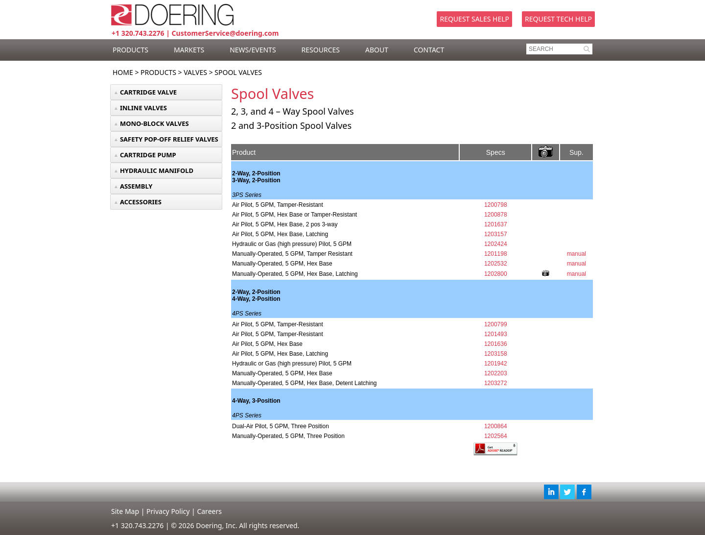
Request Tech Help (558, 19)
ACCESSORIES (141, 201)
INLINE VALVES (143, 107)
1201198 (495, 253)
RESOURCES (321, 49)
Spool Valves (238, 72)
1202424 (495, 244)
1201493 (495, 334)
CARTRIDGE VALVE (148, 92)
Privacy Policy (167, 511)
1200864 (495, 426)
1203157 (495, 234)
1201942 (495, 363)
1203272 (495, 383)
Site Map (125, 511)
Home (123, 72)
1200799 (495, 324)
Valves (195, 72)
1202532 (495, 263)
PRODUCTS (130, 49)
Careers (209, 511)
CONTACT (429, 49)
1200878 (495, 214)
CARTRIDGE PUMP (148, 154)
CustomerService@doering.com (225, 33)
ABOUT (376, 49)
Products (158, 72)
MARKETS (189, 49)
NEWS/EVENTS (253, 49)
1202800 (495, 273)
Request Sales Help (474, 19)
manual (576, 253)
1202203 (495, 373)
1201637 (495, 224)
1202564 (495, 436)
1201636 (495, 343)
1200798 (495, 204)
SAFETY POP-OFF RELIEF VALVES (169, 139)
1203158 (495, 353)
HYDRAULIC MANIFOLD (156, 170)
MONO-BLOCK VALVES (154, 123)
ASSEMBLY (136, 186)
